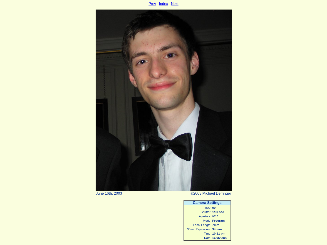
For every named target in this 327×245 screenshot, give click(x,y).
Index (163, 4)
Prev (152, 4)
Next (174, 4)
